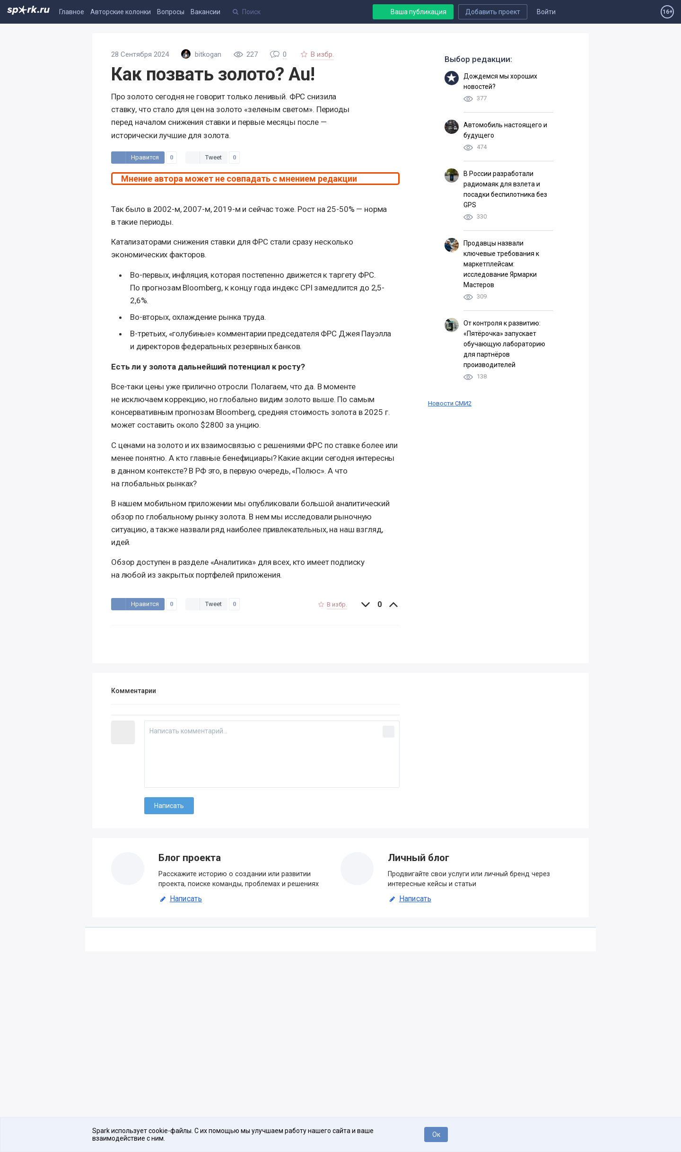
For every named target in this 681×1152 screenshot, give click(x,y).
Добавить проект (492, 12)
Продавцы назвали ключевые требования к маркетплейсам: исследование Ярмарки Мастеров (501, 264)
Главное (71, 12)
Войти (546, 12)
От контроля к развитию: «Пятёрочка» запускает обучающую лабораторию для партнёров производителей (504, 344)
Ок (436, 1134)
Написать (180, 899)
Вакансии (205, 12)
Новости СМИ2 (449, 403)
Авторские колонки (120, 12)
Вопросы (170, 12)
